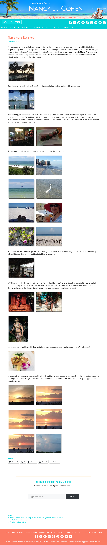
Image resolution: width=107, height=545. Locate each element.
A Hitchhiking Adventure (18, 520)
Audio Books (44, 532)
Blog (56, 27)
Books (15, 27)
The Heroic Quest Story (18, 522)
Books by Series (17, 532)
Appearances (43, 27)
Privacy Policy (97, 532)
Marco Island (36, 518)
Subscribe (72, 496)
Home (4, 27)
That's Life (55, 518)
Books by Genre (31, 532)
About (27, 27)
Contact (68, 27)
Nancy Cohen (46, 518)
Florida (17, 518)
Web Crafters (43, 542)
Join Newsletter (11, 22)
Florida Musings (26, 518)
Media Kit (61, 532)
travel (61, 518)
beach (12, 518)
